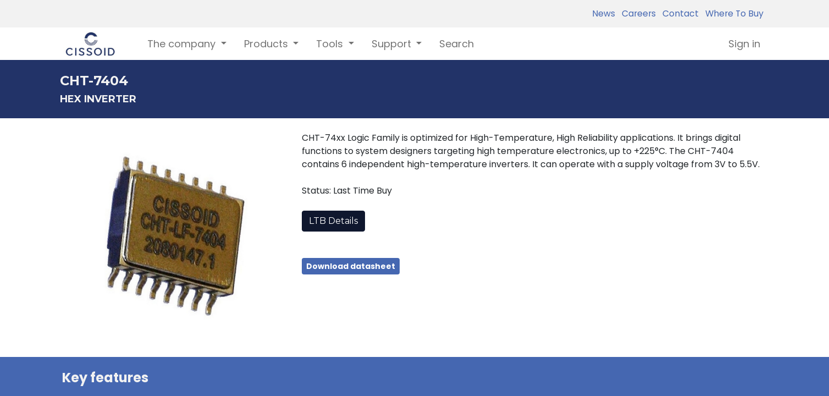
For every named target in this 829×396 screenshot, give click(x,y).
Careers (636, 13)
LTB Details (333, 221)
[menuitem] (456, 44)
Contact (678, 13)
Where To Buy (732, 13)
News (603, 13)
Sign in (744, 44)
